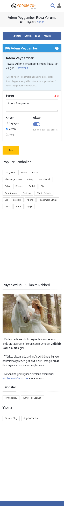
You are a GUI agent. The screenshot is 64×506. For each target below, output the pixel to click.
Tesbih (32, 186)
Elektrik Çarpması (13, 179)
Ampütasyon (11, 193)
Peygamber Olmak (48, 199)
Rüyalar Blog (11, 418)
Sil (56, 96)
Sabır (7, 186)
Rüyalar (30, 22)
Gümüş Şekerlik (44, 193)
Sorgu (10, 95)
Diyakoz (20, 186)
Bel (6, 199)
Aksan (37, 117)
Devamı (22, 68)
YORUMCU (26, 5)
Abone (30, 199)
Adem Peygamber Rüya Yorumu (32, 17)
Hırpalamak (44, 179)
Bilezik (24, 172)
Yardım (47, 35)
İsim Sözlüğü (11, 397)
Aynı (10, 134)
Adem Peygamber (32, 105)
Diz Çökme (10, 172)
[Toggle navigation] (6, 6)
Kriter (10, 117)
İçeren (11, 129)
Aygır (29, 206)
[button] (53, 5)
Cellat (7, 206)
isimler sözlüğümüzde (15, 378)
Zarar (18, 206)
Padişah (27, 193)
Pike (43, 186)
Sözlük (28, 35)
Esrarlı (35, 172)
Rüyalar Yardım (31, 418)
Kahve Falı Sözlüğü (32, 397)
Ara (11, 150)
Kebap (30, 179)
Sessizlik (17, 199)
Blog (37, 35)
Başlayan (12, 123)
